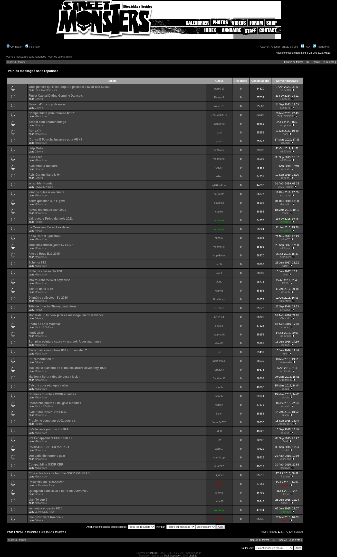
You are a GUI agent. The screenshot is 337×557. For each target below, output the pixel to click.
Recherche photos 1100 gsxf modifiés (55, 403)
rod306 (219, 431)
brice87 (219, 237)
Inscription (33, 46)
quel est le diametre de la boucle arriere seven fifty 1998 (67, 368)
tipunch (219, 141)
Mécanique (41, 116)
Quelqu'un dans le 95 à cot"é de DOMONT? (58, 491)
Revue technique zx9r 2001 (47, 210)
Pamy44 (219, 97)
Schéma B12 (37, 262)
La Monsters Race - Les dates (49, 227)
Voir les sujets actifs (60, 56)
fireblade (219, 510)
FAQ (305, 46)
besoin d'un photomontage (47, 122)
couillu (219, 211)
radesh (219, 167)
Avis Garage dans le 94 (44, 174)
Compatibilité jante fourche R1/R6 (52, 113)
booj (218, 132)
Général (39, 99)
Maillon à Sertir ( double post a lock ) (54, 376)
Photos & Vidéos (44, 186)
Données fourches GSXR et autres (52, 394)
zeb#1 (219, 448)
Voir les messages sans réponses (26, 56)
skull (219, 273)
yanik (219, 483)
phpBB (153, 553)
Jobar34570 (219, 422)
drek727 (219, 466)
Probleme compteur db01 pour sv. (52, 420)
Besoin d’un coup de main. (47, 104)
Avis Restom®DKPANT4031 (48, 412)
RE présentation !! (41, 359)
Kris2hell (219, 308)
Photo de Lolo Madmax (44, 324)
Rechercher (321, 46)
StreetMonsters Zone (46, 90)
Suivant (298, 531)
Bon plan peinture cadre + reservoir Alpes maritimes (65, 341)
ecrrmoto (219, 193)
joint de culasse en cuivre (46, 192)
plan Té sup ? (38, 499)
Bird (219, 439)
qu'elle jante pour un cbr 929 (48, 429)
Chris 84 (219, 316)
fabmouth (219, 334)
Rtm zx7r (35, 130)
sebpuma (218, 123)
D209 (219, 281)
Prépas (39, 222)
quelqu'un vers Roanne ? (46, 517)
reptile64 (219, 369)
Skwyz (219, 492)
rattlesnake (219, 360)
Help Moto (36, 148)
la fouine (218, 220)
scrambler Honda (40, 183)
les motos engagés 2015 (45, 508)
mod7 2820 (36, 332)
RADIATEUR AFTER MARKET (49, 447)
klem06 (219, 290)
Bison (219, 413)
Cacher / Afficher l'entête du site (279, 46)
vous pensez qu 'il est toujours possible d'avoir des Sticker (69, 87)
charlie (219, 325)
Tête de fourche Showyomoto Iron (52, 306)
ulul (219, 352)
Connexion (15, 46)
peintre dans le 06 (41, 289)
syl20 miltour (219, 185)
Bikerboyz (219, 299)
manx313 (218, 88)
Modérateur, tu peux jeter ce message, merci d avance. (66, 315)
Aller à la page (269, 531)
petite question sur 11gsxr (47, 201)
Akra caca (35, 157)
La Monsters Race (45, 485)
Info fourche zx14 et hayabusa (49, 280)
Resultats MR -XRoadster (46, 482)
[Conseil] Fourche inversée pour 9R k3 (55, 139)
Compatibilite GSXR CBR (46, 464)
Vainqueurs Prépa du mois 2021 (51, 218)
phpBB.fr (193, 555)
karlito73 (219, 106)
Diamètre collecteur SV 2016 (48, 297)
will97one (219, 150)
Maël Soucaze (172, 555)
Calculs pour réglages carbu (48, 385)
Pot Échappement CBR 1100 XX (50, 438)
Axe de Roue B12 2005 (44, 253)
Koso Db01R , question (44, 236)
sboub (219, 387)
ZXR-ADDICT (219, 114)
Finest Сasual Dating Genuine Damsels (56, 95)
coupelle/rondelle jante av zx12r (51, 245)
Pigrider (219, 475)
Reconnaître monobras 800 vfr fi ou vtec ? (58, 350)
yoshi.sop (219, 457)
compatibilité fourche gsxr (47, 455)
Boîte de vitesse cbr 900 (45, 271)
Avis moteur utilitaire (43, 166)
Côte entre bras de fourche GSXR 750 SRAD (59, 473)
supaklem (219, 255)
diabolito (219, 202)
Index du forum (16, 62)
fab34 (219, 264)
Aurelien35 (219, 378)
